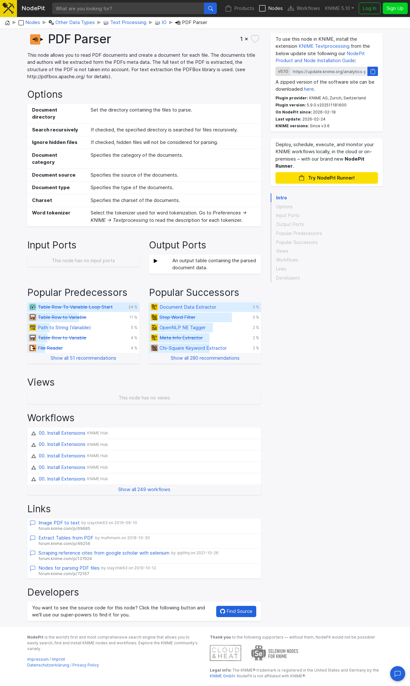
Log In (369, 8)
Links (281, 269)
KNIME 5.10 (337, 8)
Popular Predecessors (299, 233)
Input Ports (287, 215)
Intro (281, 197)
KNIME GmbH (222, 675)
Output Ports (290, 224)
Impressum (38, 659)
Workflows (304, 8)
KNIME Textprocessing (324, 46)
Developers (288, 277)
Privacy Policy (85, 665)
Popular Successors (297, 242)
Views (282, 251)
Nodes (271, 8)
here (309, 89)
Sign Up (395, 8)
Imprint (58, 659)
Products (239, 8)
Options (284, 206)
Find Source (236, 611)
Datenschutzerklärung (48, 665)
